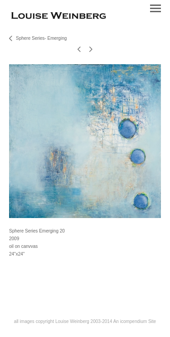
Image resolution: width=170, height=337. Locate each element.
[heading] (58, 16)
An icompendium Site (134, 321)
